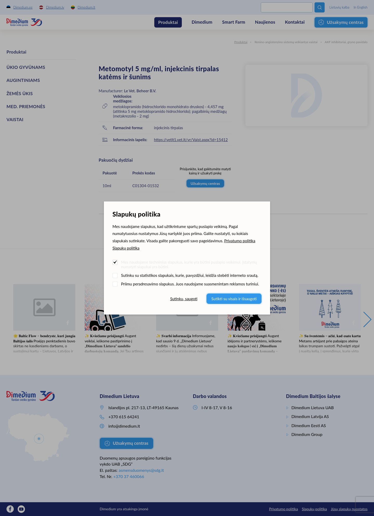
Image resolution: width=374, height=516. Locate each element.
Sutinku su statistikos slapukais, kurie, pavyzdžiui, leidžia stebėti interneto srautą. (189, 275)
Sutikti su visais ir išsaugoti (234, 298)
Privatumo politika (239, 240)
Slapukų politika (125, 248)
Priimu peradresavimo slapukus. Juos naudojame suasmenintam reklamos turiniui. (190, 284)
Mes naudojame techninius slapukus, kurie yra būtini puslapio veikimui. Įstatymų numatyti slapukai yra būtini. (189, 264)
